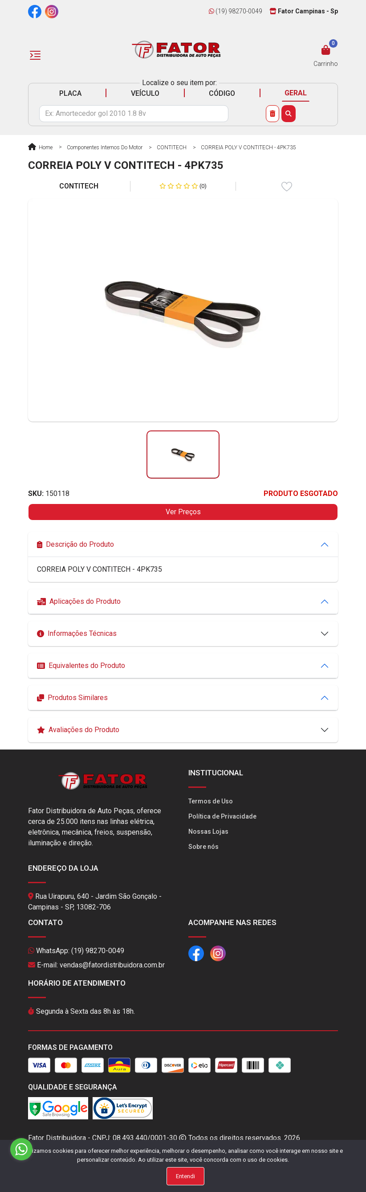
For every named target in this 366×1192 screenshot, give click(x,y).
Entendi (185, 1176)
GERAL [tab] (296, 93)
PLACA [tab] (70, 93)
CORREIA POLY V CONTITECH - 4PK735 (248, 147)
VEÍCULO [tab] (145, 93)
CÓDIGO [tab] (222, 93)
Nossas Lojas (208, 831)
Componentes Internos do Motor (104, 147)
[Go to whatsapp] (21, 1149)
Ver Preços (183, 512)
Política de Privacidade (222, 816)
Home (40, 147)
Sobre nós (203, 846)
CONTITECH (172, 147)
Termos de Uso (210, 801)
